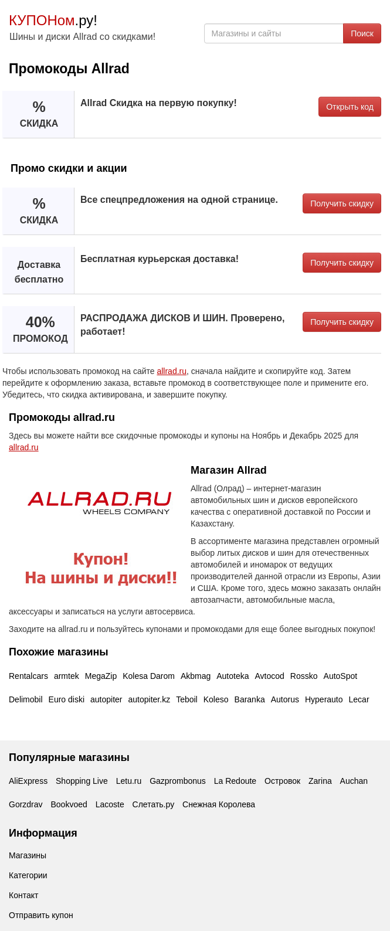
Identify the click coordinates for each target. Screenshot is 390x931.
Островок (282, 781)
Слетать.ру (154, 804)
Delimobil (26, 699)
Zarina (320, 781)
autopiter (106, 699)
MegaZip (101, 676)
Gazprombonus (178, 781)
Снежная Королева (218, 804)
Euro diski (66, 699)
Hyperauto (324, 699)
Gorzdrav (26, 804)
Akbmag (196, 676)
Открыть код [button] (350, 106)
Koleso (216, 699)
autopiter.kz (149, 699)
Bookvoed (68, 804)
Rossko (304, 676)
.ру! (53, 20)
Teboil (187, 699)
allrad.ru (171, 371)
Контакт (23, 895)
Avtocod (269, 676)
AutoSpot (341, 676)
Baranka (250, 699)
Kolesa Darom (149, 676)
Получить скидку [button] (342, 203)
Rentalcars (28, 676)
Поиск (362, 33)
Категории (28, 875)
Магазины (27, 855)
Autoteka (232, 676)
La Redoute (235, 781)
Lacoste (110, 804)
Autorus (285, 699)
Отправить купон (41, 915)
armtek (66, 676)
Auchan (354, 781)
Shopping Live (82, 781)
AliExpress (28, 781)
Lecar (359, 699)
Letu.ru (129, 781)
